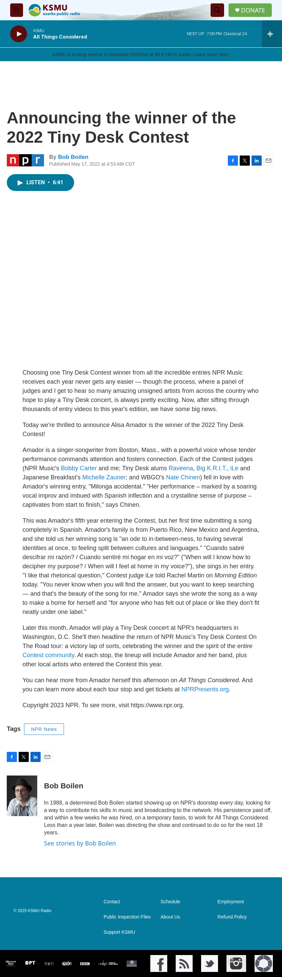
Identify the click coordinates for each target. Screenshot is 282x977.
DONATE (253, 10)
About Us (170, 917)
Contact (112, 901)
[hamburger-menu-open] (16, 10)
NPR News (44, 729)
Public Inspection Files (127, 917)
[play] (18, 34)
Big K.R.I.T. (211, 468)
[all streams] (272, 33)
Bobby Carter (79, 468)
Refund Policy (232, 917)
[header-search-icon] (217, 10)
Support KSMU (119, 932)
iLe (234, 468)
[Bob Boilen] (22, 796)
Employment (231, 901)
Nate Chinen (183, 477)
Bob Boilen (73, 157)
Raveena (181, 468)
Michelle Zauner (104, 477)
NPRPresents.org (205, 689)
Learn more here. (211, 54)
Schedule (170, 901)
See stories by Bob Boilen (80, 843)
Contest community (48, 655)
